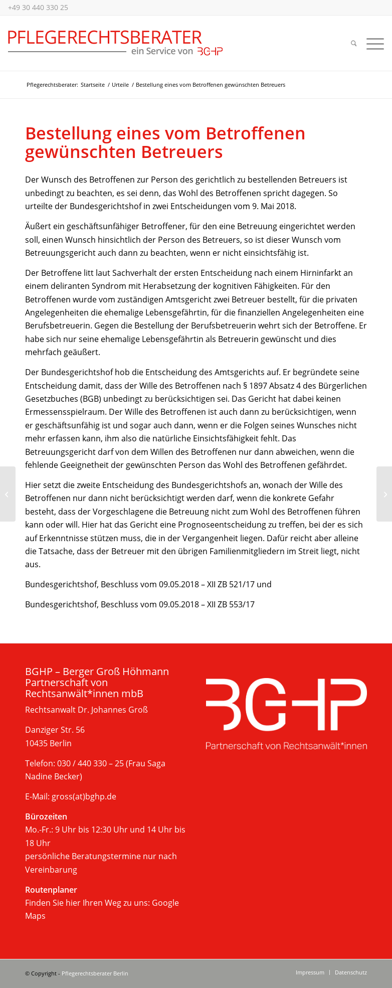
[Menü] (372, 43)
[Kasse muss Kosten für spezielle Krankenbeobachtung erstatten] (8, 494)
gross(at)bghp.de (84, 796)
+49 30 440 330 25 (38, 7)
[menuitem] (354, 43)
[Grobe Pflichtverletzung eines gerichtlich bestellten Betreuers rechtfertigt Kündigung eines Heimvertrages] (384, 494)
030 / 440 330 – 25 (90, 763)
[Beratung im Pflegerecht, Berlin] (115, 43)
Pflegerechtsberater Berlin (95, 973)
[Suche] (354, 43)
